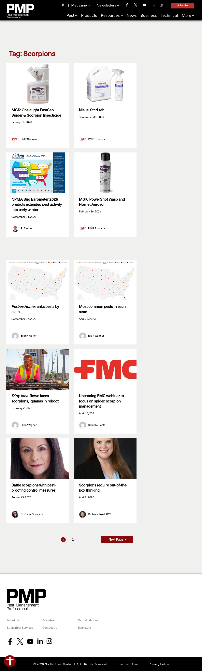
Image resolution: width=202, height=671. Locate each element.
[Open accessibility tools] (10, 661)
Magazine (79, 5)
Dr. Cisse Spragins (32, 513)
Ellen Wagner (29, 335)
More (186, 16)
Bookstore (84, 627)
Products (89, 16)
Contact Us (49, 627)
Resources (110, 16)
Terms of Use (128, 663)
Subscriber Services (20, 627)
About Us (13, 619)
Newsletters (106, 5)
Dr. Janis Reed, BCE (100, 513)
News (132, 16)
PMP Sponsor (29, 139)
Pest (70, 16)
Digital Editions (88, 619)
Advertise (48, 619)
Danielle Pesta (96, 424)
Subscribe (182, 6)
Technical (169, 16)
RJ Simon (26, 228)
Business (148, 16)
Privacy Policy (159, 663)
